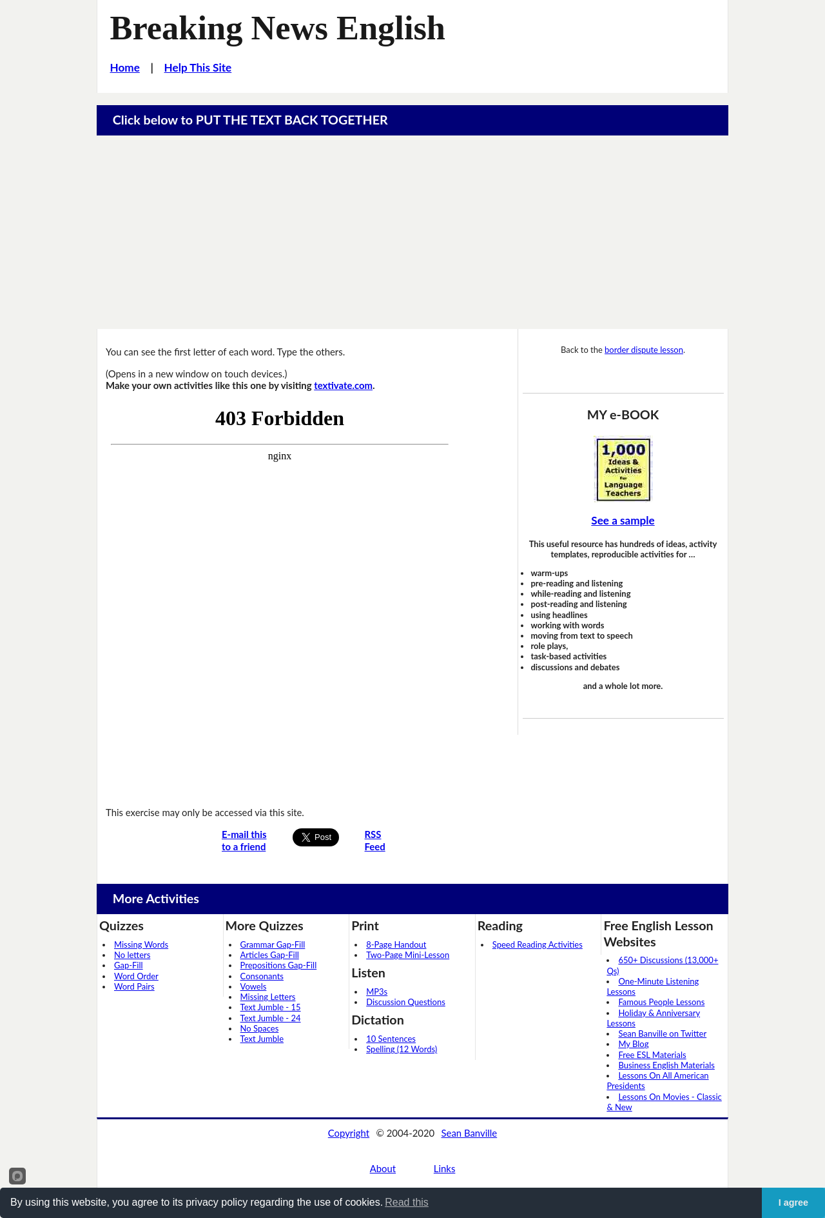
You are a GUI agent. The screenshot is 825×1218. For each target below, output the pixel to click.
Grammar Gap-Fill (273, 944)
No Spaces (259, 1028)
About (383, 1168)
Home (125, 67)
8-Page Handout (396, 944)
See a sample (622, 520)
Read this (407, 1202)
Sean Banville (470, 1133)
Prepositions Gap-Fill (278, 965)
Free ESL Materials (652, 1055)
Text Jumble (262, 1038)
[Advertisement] (412, 232)
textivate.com (343, 385)
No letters (132, 955)
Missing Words (141, 944)
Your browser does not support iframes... (280, 598)
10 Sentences (391, 1038)
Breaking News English (277, 27)
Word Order (136, 976)
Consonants (262, 976)
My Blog (633, 1044)
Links (445, 1168)
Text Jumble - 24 (270, 1018)
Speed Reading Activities (537, 944)
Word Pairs (134, 986)
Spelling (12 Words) (401, 1049)
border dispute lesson (644, 349)
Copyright (348, 1133)
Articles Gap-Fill (269, 955)
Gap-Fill (128, 965)
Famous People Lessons (661, 1002)
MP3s (376, 991)
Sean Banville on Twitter (662, 1033)
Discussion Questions (405, 1002)
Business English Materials (666, 1065)
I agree (793, 1202)
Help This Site (198, 67)
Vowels (253, 986)
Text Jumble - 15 (270, 1007)
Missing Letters (268, 997)
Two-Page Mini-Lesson (407, 955)
